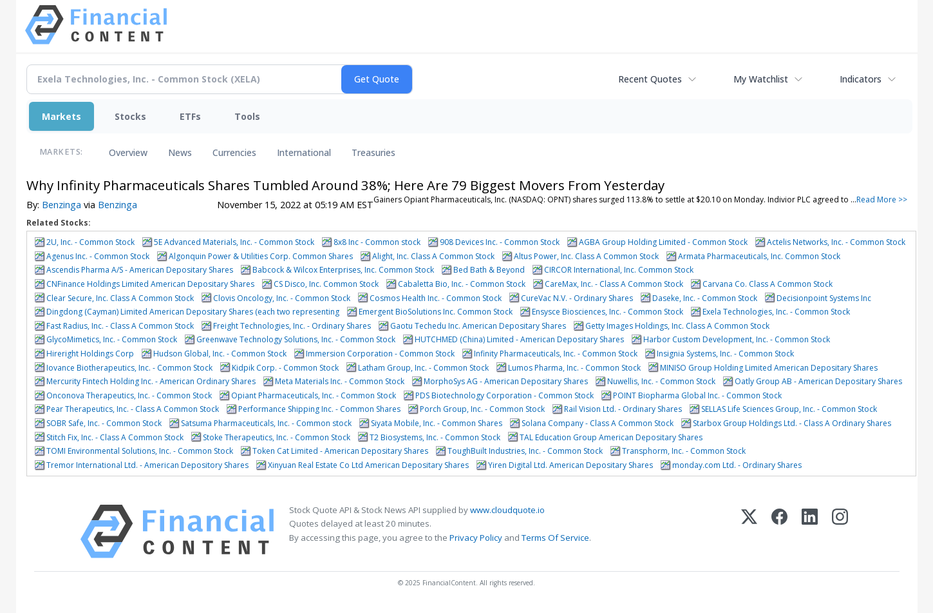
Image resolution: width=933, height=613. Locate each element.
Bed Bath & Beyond (489, 269)
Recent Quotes (650, 79)
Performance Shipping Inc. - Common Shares (319, 409)
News (180, 152)
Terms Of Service (555, 537)
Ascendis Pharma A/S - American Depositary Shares (139, 269)
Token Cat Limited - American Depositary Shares (340, 450)
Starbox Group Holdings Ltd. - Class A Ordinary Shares (792, 423)
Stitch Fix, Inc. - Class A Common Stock (115, 437)
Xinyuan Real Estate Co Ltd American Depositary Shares (368, 465)
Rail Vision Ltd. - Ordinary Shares (623, 409)
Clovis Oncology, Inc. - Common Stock (281, 298)
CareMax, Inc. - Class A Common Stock (614, 283)
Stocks (130, 116)
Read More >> (881, 199)
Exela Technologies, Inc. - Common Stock (776, 311)
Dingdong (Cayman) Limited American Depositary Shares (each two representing (192, 311)
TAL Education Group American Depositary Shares (611, 437)
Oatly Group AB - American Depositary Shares (818, 381)
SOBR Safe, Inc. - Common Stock (104, 423)
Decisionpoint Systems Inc (824, 298)
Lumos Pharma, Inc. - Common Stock (574, 367)
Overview (128, 152)
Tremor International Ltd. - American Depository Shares (147, 465)
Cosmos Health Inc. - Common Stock (436, 298)
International (304, 152)
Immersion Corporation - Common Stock (380, 353)
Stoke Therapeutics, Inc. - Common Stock (276, 437)
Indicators (860, 79)
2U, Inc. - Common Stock (90, 242)
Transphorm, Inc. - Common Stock (684, 450)
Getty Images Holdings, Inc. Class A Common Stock (677, 325)
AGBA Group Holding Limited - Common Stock (663, 242)
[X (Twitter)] (749, 531)
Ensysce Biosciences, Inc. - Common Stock (607, 311)
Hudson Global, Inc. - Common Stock (220, 353)
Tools (247, 116)
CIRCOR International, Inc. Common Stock (618, 269)
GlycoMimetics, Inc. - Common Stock (111, 339)
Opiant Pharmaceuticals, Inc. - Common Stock (313, 395)
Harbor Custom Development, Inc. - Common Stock (736, 339)
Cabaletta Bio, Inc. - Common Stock (461, 283)
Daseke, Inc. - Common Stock (704, 298)
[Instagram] (840, 531)
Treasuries (373, 152)
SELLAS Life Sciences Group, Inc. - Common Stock (789, 409)
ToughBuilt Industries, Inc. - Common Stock (525, 450)
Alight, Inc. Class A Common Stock (433, 256)
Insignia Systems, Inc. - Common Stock (725, 353)
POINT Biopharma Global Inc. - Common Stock (697, 395)
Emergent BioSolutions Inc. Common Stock (436, 311)
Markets (61, 116)
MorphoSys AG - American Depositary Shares (506, 381)
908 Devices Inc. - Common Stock (500, 242)
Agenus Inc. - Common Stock (97, 256)
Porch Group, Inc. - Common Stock (482, 409)
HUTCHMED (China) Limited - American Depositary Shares (519, 339)
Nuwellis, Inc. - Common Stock (661, 381)
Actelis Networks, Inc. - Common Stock (836, 242)
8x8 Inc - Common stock (377, 242)
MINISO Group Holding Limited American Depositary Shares (769, 367)
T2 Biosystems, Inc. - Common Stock (435, 437)
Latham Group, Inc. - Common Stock (423, 367)
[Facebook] (779, 531)
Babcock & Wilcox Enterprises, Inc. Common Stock (343, 269)
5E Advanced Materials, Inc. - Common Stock (234, 242)
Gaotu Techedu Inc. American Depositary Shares (478, 325)
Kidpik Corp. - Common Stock (285, 367)
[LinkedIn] (809, 531)
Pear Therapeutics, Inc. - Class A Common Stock (132, 409)
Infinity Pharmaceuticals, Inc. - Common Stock (555, 353)
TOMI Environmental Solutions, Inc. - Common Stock (139, 450)
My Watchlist (760, 79)
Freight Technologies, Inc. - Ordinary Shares (292, 325)
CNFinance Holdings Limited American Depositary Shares (150, 283)
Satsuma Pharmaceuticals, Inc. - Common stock (266, 423)
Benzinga (61, 205)
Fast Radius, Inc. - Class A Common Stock (120, 325)
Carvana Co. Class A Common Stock (767, 283)
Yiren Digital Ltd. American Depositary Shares (570, 465)
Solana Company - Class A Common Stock (598, 423)
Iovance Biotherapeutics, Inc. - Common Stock (129, 367)
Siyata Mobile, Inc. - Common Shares (436, 423)
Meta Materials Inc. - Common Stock (339, 381)
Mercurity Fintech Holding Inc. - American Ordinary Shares (151, 381)
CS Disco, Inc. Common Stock (326, 283)
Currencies (234, 152)
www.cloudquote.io (507, 510)
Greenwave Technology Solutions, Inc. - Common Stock (295, 339)
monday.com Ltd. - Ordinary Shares (737, 465)
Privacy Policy (475, 537)
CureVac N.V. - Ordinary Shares (577, 298)
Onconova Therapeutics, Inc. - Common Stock (129, 395)
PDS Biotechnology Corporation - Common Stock (504, 395)
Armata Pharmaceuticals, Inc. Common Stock (759, 256)
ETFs (190, 116)
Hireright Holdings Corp (90, 353)
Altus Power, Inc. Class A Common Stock (586, 256)
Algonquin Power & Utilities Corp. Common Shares (261, 256)
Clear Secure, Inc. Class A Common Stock (120, 298)
